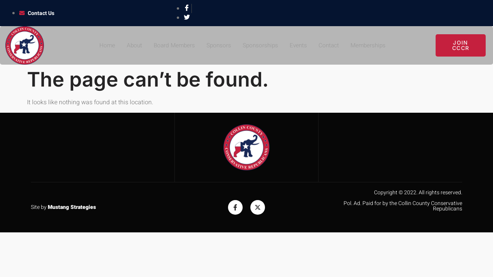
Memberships (371, 45)
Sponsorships (260, 45)
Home (103, 45)
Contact (330, 45)
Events (299, 45)
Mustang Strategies (72, 207)
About (130, 45)
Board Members (171, 45)
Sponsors (217, 45)
